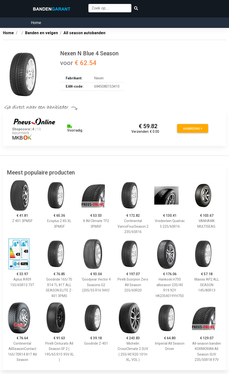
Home (36, 22)
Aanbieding (192, 128)
